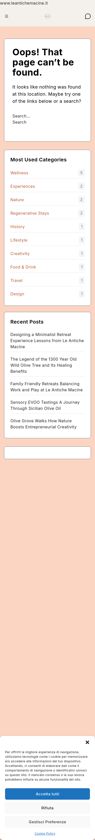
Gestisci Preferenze (47, 821)
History (17, 226)
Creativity (20, 253)
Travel (16, 280)
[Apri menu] (6, 16)
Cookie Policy (44, 833)
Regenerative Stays (29, 213)
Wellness (19, 172)
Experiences (22, 186)
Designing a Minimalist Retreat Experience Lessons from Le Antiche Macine (47, 340)
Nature (17, 199)
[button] (87, 742)
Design (17, 293)
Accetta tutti (47, 794)
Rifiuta (47, 807)
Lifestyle (19, 240)
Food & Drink (23, 267)
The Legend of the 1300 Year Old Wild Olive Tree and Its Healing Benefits (43, 365)
